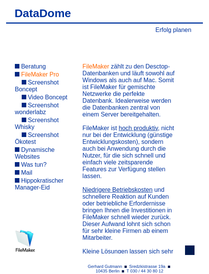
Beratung (30, 66)
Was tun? (30, 164)
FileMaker (96, 66)
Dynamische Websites (34, 153)
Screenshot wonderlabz (37, 108)
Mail (23, 172)
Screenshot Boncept (37, 85)
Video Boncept (44, 97)
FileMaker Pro (37, 74)
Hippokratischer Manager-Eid (39, 184)
